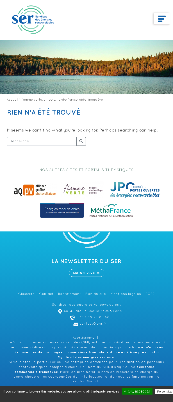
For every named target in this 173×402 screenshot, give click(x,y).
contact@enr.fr (89, 323)
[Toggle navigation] (162, 19)
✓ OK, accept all (137, 391)
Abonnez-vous (86, 273)
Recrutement (69, 294)
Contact (46, 294)
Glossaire (26, 294)
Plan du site (95, 294)
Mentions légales (126, 294)
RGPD (150, 294)
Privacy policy (88, 397)
